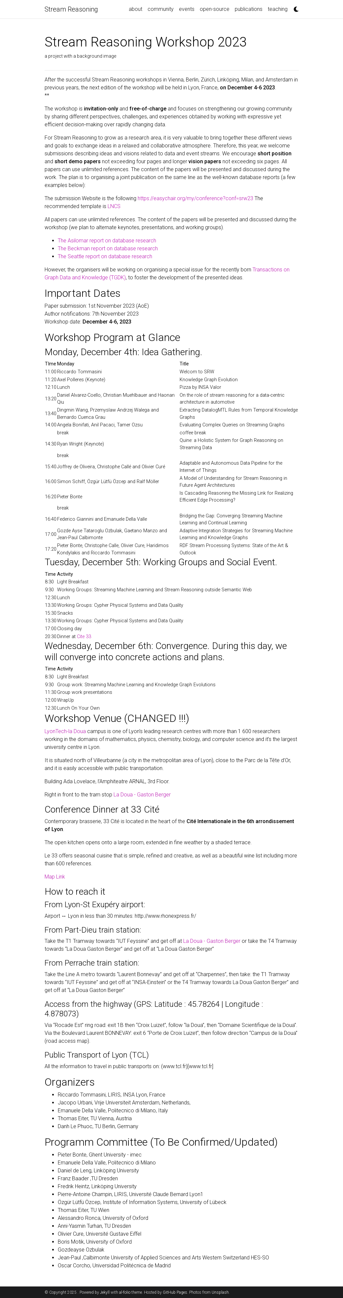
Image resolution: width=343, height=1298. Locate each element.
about (135, 9)
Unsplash (220, 1292)
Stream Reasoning (71, 9)
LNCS (114, 206)
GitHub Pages (175, 1292)
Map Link (55, 877)
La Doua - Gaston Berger (142, 794)
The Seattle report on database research (105, 256)
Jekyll (105, 1292)
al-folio (124, 1292)
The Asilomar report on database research (107, 240)
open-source (214, 9)
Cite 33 (84, 636)
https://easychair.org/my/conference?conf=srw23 (195, 198)
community (161, 9)
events (186, 9)
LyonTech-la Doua (65, 731)
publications (248, 9)
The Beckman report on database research (108, 248)
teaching (278, 9)
